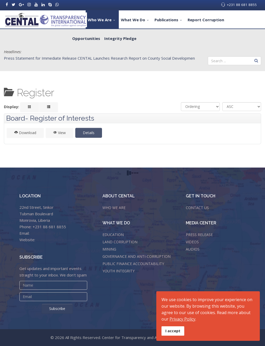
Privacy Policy (182, 319)
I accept (172, 330)
